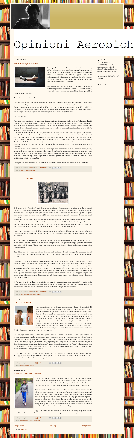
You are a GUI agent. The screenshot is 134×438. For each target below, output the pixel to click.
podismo (22, 170)
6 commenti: (43, 363)
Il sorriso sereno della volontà (27, 373)
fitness (22, 365)
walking (39, 294)
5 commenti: (43, 291)
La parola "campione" (24, 178)
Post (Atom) (24, 429)
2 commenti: (43, 167)
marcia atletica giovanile (27, 420)
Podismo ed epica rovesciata (27, 63)
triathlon (32, 170)
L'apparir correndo (22, 302)
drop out (22, 294)
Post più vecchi (86, 425)
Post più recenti (19, 425)
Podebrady (37, 420)
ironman (26, 365)
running (28, 170)
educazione (28, 294)
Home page (53, 425)
